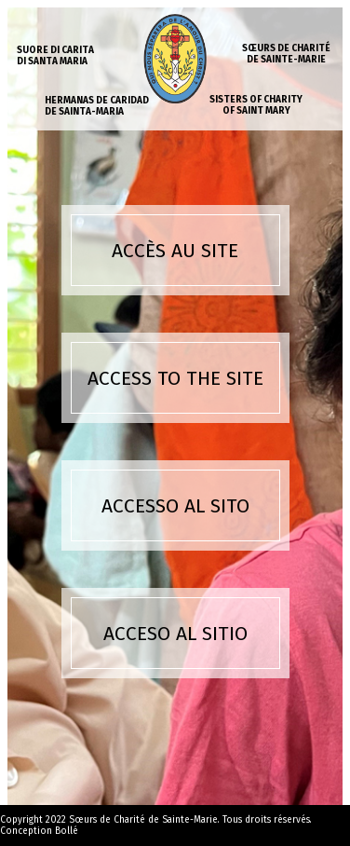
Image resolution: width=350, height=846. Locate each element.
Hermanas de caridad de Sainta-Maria (97, 106)
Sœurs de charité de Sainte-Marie (286, 54)
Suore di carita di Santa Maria (55, 56)
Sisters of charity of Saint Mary (256, 105)
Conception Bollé (39, 831)
